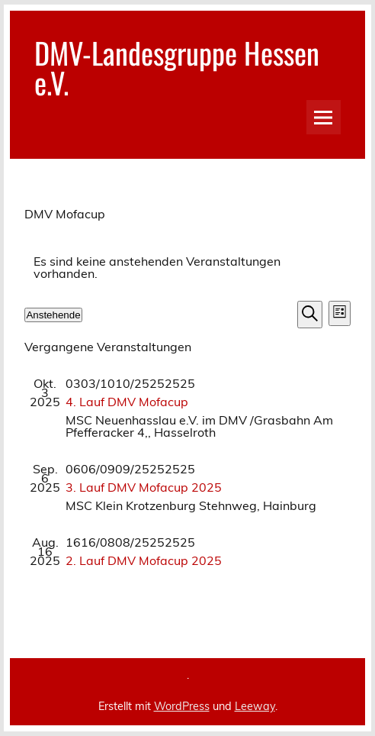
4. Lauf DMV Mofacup (127, 401)
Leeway (255, 706)
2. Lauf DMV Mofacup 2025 (144, 560)
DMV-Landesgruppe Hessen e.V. (176, 67)
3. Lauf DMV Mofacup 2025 (144, 487)
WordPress (182, 706)
